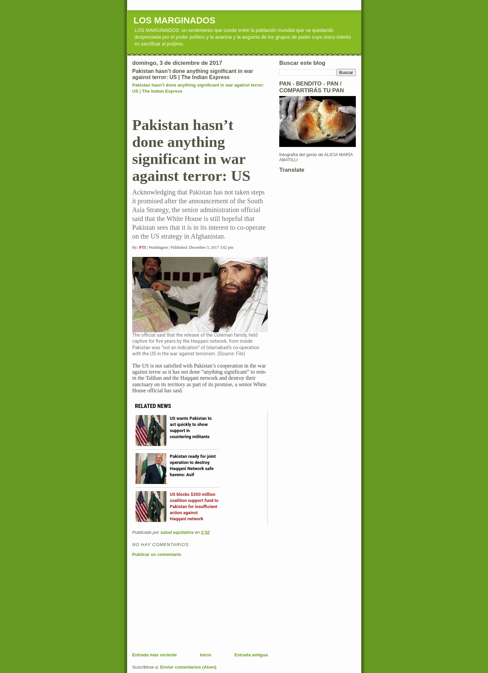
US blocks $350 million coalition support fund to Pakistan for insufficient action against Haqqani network (194, 506)
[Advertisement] (183, 604)
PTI (142, 247)
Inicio (205, 654)
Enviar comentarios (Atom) (188, 667)
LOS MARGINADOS (174, 20)
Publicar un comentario (156, 554)
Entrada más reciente (154, 654)
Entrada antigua (251, 654)
